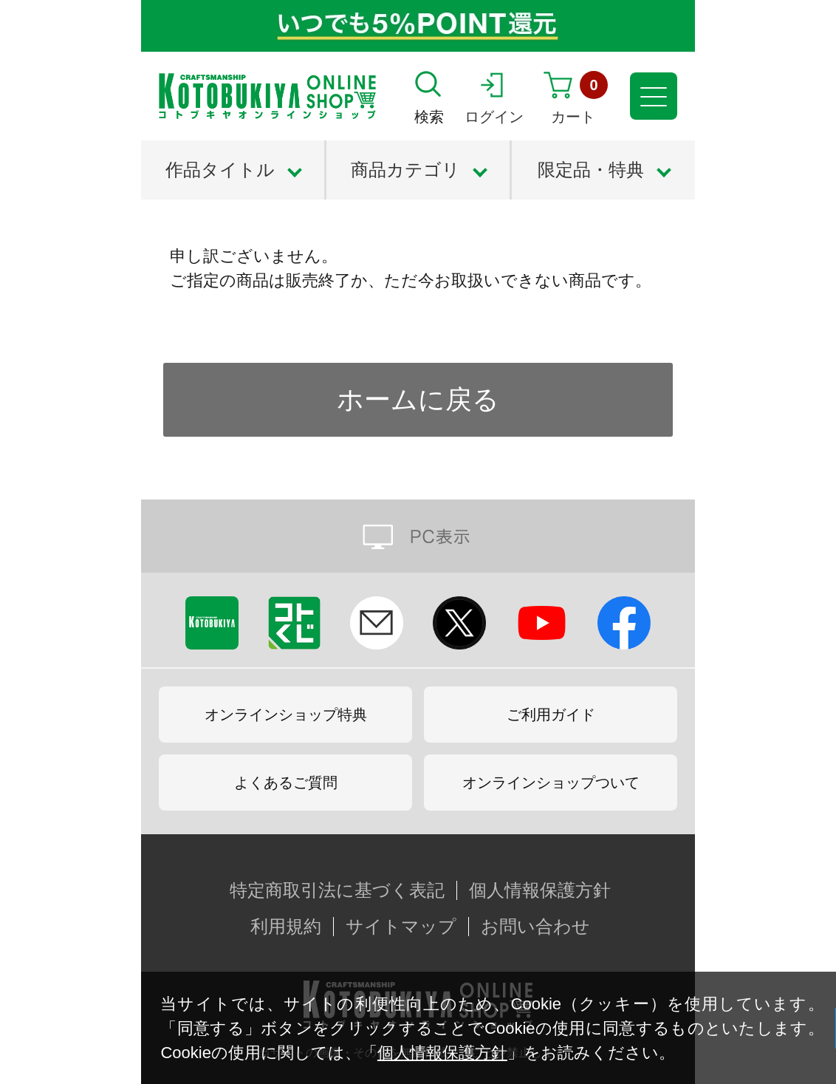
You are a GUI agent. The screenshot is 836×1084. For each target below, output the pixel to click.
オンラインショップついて (551, 782)
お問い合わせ (535, 926)
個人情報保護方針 (442, 1052)
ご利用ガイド (551, 714)
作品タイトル (220, 170)
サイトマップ (401, 926)
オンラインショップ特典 (286, 714)
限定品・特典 (591, 170)
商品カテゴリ (405, 170)
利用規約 (285, 926)
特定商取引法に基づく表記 (337, 890)
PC (418, 536)
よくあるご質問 (286, 782)
